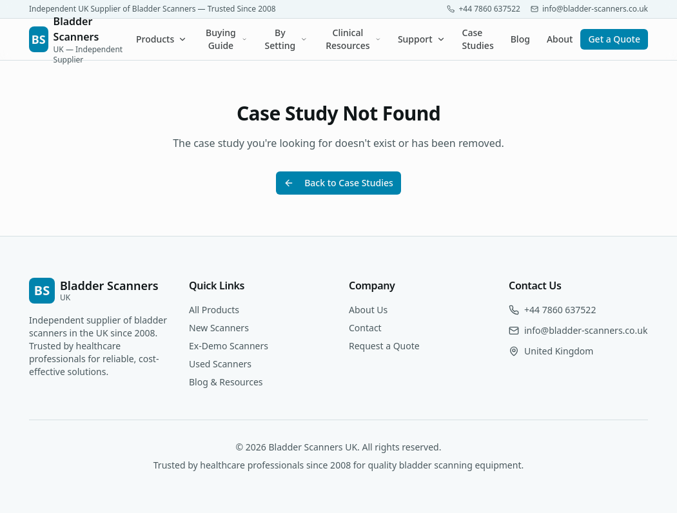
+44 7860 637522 (560, 310)
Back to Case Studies (338, 183)
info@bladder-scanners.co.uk (585, 330)
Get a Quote (614, 39)
